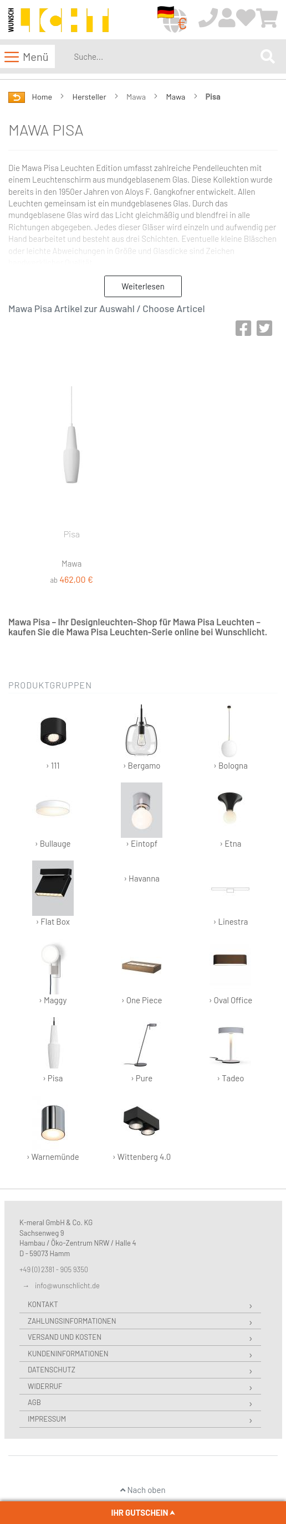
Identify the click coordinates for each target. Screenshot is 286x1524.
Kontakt (43, 1304)
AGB (34, 1402)
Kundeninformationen (68, 1353)
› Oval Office (230, 972)
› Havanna (142, 878)
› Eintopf (141, 815)
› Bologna (230, 737)
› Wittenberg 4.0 (142, 1129)
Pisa (72, 533)
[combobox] (165, 56)
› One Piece (141, 972)
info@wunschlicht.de (67, 1285)
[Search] (268, 56)
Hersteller (90, 96)
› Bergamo (141, 737)
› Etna (230, 815)
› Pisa (53, 1050)
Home (43, 96)
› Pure (141, 1050)
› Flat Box (53, 893)
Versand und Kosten (64, 1337)
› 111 (53, 737)
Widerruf (45, 1386)
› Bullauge (53, 815)
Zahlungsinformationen (72, 1320)
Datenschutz (51, 1369)
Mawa (176, 96)
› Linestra (230, 893)
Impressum (47, 1418)
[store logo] (58, 20)
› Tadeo (230, 1050)
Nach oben (142, 1490)
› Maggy (53, 972)
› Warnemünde (53, 1129)
